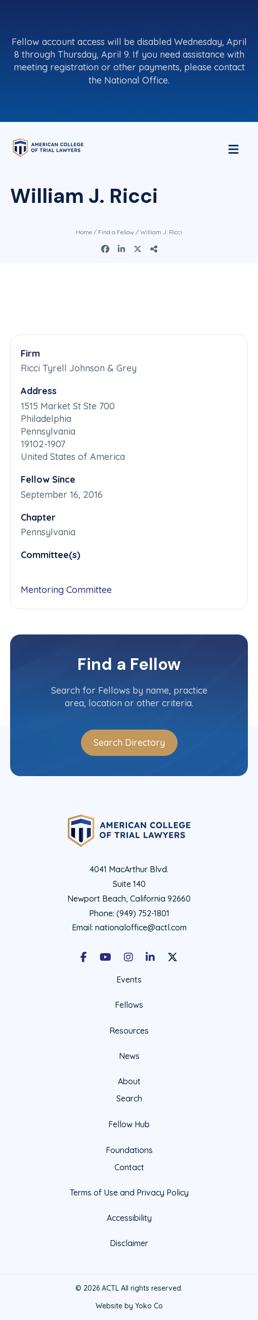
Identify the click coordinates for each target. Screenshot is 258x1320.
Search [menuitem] (129, 1098)
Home (84, 232)
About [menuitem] (129, 1081)
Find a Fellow (116, 232)
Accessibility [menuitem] (129, 1218)
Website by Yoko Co (129, 1305)
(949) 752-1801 (142, 913)
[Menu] (233, 147)
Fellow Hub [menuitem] (129, 1124)
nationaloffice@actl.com (141, 927)
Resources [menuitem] (129, 1031)
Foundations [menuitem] (129, 1150)
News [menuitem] (129, 1056)
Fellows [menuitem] (129, 1005)
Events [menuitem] (129, 980)
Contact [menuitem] (129, 1167)
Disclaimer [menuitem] (129, 1243)
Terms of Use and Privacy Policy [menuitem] (129, 1192)
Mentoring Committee (66, 589)
